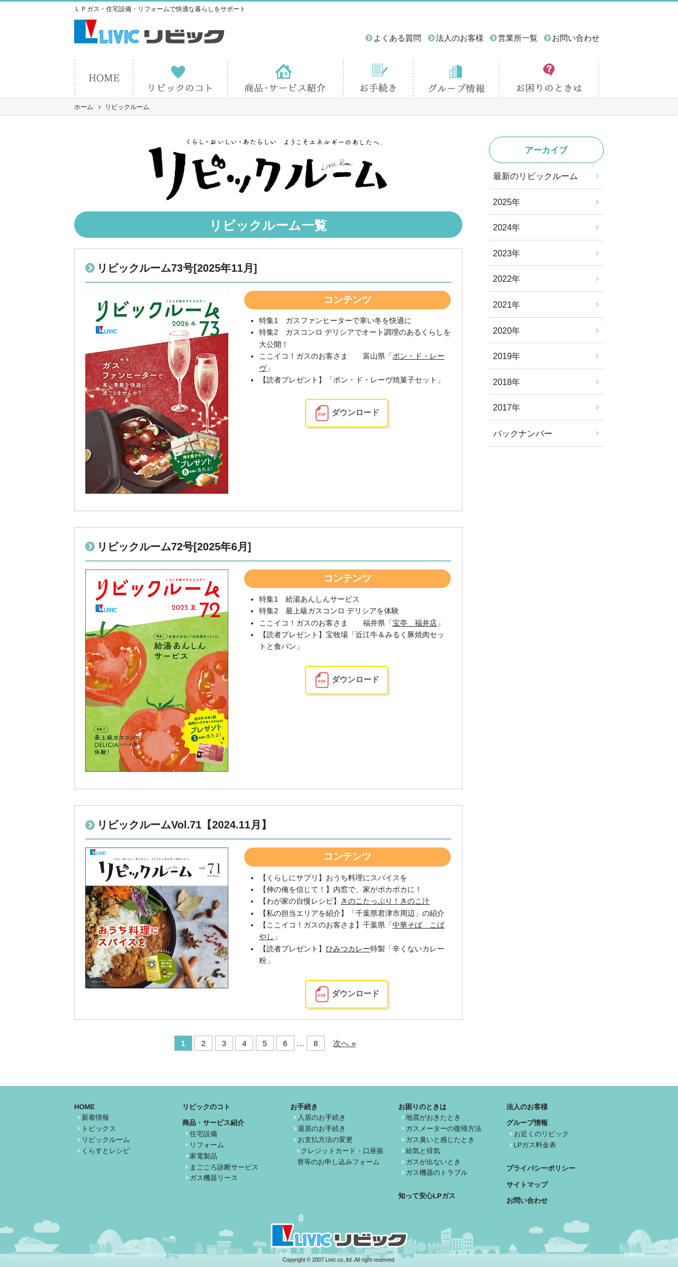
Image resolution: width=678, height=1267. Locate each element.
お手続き (304, 1107)
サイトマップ (527, 1185)
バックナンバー (522, 433)
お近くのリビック (541, 1134)
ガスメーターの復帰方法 (443, 1128)
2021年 (507, 304)
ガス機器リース (214, 1178)
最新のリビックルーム (535, 176)
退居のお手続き (322, 1128)
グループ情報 (527, 1123)
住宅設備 (203, 1134)
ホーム (83, 107)
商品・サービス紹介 (213, 1123)
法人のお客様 (460, 37)
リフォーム (207, 1145)
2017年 (507, 407)
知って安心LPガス (427, 1196)
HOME (84, 1107)
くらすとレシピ (106, 1151)
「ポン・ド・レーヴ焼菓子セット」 (385, 380)
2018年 (507, 382)
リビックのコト (206, 1107)
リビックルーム (106, 1140)
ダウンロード (355, 412)
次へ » (344, 1043)
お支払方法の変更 (325, 1140)
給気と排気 (423, 1151)
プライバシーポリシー (540, 1168)
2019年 (507, 356)
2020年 (507, 330)
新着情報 (95, 1117)
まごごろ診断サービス (224, 1167)
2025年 (507, 202)
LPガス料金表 (535, 1145)
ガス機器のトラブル (437, 1172)
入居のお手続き (322, 1117)
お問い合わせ (576, 37)
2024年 (507, 227)
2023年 (507, 253)
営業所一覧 (518, 37)
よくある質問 (397, 37)
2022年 (507, 278)
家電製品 (203, 1156)
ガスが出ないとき (433, 1162)
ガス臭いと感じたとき (440, 1140)
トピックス (99, 1128)
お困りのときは (422, 1107)
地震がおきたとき (433, 1117)
